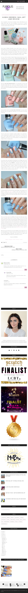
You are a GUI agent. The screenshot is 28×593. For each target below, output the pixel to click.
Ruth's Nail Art (10, 191)
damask (21, 517)
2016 (3, 537)
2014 (3, 555)
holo (21, 519)
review (24, 14)
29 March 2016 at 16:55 (9, 273)
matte (24, 519)
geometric (8, 14)
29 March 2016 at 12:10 (7, 264)
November (3, 539)
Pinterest (17, 239)
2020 (3, 531)
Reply (26, 269)
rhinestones (6, 521)
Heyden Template (11, 590)
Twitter (14, 239)
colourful (17, 517)
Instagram (10, 239)
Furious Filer (8, 272)
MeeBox (13, 14)
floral (3, 14)
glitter (17, 519)
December (3, 538)
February (3, 551)
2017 (3, 535)
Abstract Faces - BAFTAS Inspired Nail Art (15, 492)
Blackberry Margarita (20, 226)
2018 (3, 534)
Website (6, 239)
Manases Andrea (7, 262)
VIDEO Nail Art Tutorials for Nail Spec (15, 480)
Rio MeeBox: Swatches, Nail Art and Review (16, 498)
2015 (3, 554)
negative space (18, 14)
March (3, 550)
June (2, 546)
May (2, 547)
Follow (2, 562)
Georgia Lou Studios (20, 590)
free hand (13, 519)
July (2, 544)
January (3, 552)
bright (12, 517)
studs (16, 521)
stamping (12, 521)
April (3, 548)
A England (4, 517)
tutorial (20, 521)
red (2, 521)
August (3, 543)
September (3, 542)
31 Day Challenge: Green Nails (13, 486)
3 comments (25, 242)
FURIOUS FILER (5, 590)
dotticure (4, 519)
